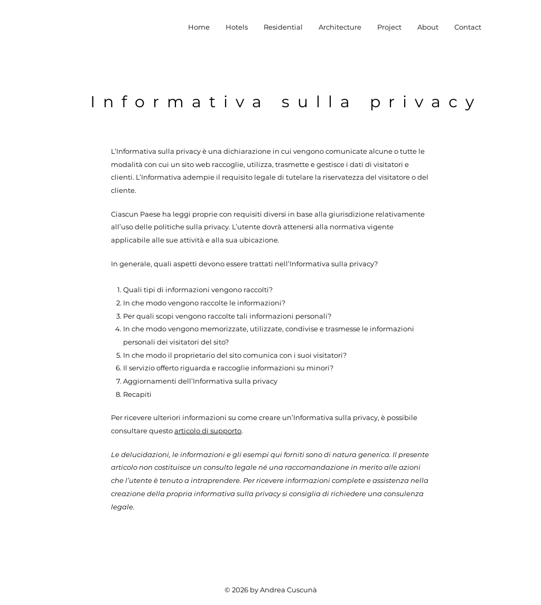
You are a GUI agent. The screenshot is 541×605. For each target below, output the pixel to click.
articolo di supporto (207, 430)
